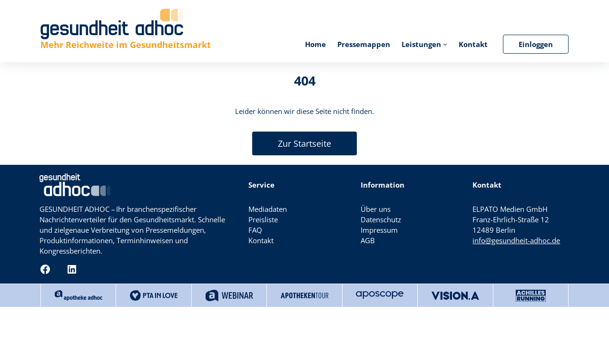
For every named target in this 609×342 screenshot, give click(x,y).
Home (315, 44)
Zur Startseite (304, 143)
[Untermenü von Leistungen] (445, 44)
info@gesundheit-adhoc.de (516, 240)
